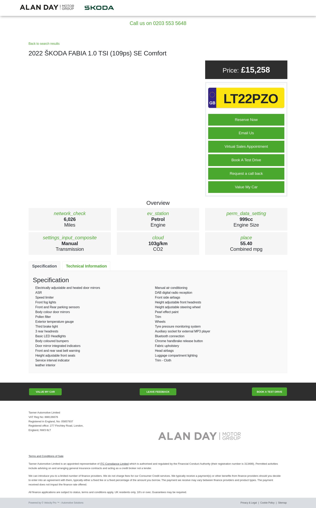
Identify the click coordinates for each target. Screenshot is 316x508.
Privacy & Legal (248, 502)
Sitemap (282, 502)
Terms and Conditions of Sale (46, 456)
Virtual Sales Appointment (246, 146)
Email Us (246, 133)
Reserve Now (246, 120)
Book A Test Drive (246, 160)
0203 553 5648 (169, 23)
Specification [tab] (44, 266)
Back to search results (44, 43)
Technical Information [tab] (86, 266)
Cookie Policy (267, 502)
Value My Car (246, 187)
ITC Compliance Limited (114, 463)
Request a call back (246, 173)
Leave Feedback (158, 391)
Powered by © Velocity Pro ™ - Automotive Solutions (56, 502)
